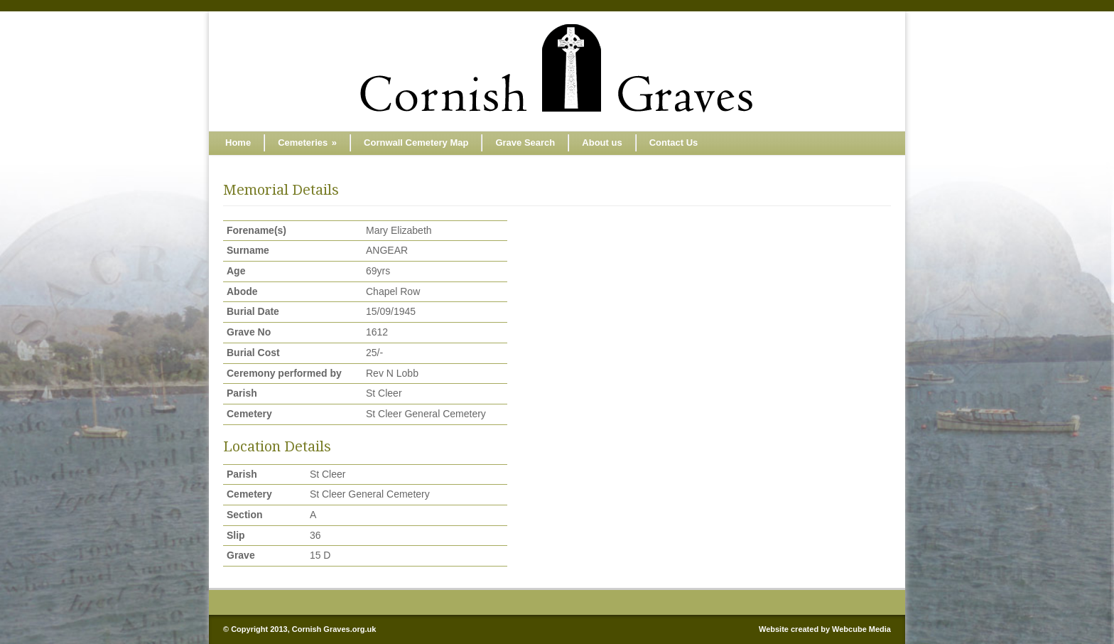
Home (238, 142)
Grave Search (525, 142)
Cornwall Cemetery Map (416, 142)
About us (602, 142)
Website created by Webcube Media (825, 629)
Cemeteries (307, 142)
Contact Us (673, 142)
